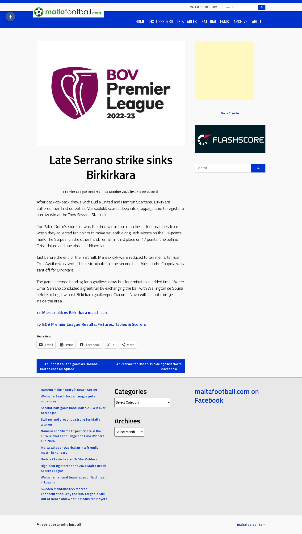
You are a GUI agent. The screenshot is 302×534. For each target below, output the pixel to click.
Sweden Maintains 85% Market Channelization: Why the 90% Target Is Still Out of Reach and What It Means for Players (74, 493)
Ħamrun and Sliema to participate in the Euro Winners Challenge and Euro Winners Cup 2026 (72, 435)
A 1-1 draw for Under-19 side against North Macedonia (149, 366)
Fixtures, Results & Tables (173, 21)
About (257, 21)
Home (140, 21)
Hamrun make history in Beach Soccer (69, 389)
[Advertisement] (224, 70)
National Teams (215, 21)
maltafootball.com (203, 7)
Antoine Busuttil (146, 191)
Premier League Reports (81, 191)
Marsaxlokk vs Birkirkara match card (75, 312)
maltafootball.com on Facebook (227, 396)
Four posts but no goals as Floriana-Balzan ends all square (69, 366)
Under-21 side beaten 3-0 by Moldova (69, 458)
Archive (240, 21)
